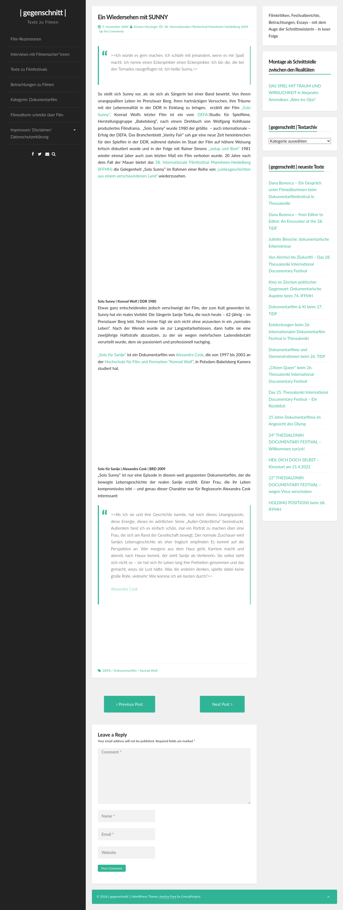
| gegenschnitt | (43, 12)
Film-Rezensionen (26, 38)
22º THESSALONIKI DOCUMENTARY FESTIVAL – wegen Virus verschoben (295, 484)
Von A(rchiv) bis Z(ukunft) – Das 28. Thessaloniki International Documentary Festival (300, 264)
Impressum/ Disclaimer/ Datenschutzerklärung (31, 133)
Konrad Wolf (149, 670)
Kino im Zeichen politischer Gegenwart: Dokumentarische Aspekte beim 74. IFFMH (295, 289)
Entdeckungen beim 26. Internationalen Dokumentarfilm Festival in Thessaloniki (297, 331)
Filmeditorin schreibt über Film (37, 114)
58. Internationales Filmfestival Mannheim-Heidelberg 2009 (206, 27)
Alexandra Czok (190, 354)
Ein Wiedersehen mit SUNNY (133, 17)
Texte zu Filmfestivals (29, 69)
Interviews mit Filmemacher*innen (40, 54)
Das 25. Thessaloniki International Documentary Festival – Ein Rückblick (298, 399)
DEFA (202, 114)
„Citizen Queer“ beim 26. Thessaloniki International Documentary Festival (291, 374)
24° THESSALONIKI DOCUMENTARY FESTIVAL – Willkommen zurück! (295, 442)
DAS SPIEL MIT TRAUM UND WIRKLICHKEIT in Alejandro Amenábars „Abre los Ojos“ (295, 92)
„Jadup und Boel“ (224, 148)
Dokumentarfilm (125, 670)
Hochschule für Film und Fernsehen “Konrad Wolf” (149, 361)
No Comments (114, 31)
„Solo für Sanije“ (112, 354)
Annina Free (167, 896)
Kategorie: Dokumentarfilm (34, 99)
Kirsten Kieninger (146, 27)
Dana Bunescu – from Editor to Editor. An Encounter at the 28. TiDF (296, 221)
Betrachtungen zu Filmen (32, 84)
